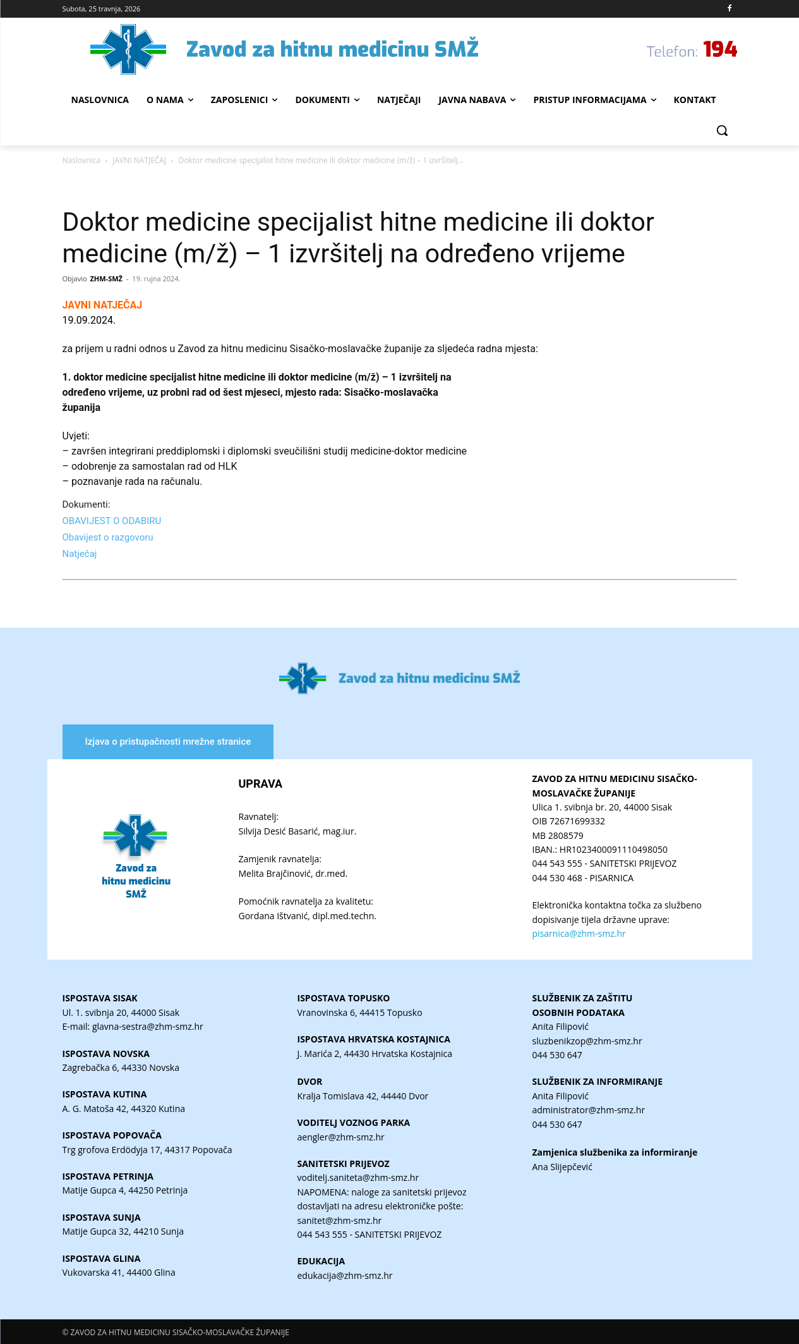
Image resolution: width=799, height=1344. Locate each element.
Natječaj (81, 553)
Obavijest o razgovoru (109, 537)
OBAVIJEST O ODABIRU (112, 521)
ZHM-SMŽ (106, 278)
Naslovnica (81, 160)
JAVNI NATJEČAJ (139, 160)
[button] (722, 130)
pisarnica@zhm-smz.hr (579, 933)
